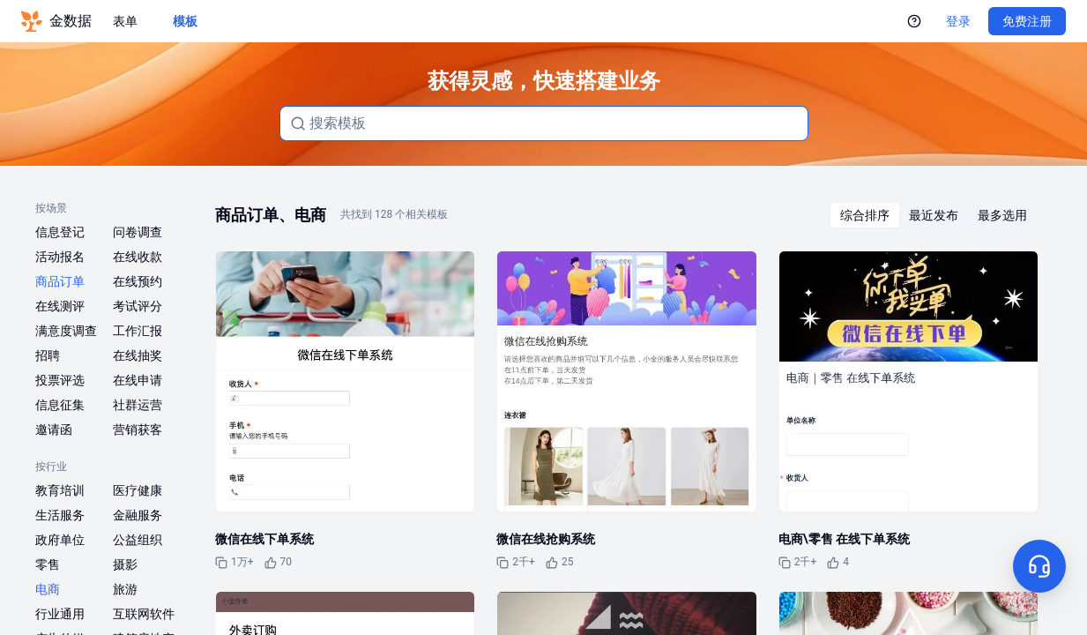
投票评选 (60, 380)
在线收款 (137, 257)
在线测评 (60, 306)
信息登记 (60, 232)
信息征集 (60, 405)
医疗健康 (137, 490)
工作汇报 (137, 331)
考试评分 (137, 306)
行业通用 (60, 614)
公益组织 (137, 540)
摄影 (125, 564)
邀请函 (53, 429)
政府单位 (60, 540)
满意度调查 (66, 331)
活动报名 (60, 257)
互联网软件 (144, 614)
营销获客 (137, 429)
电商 (47, 589)
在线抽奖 (137, 355)
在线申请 (137, 380)
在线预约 (137, 281)
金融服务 (137, 515)
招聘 (47, 355)
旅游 (125, 589)
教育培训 (60, 490)
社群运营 (137, 405)
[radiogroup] (934, 215)
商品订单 (60, 281)
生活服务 (60, 515)
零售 (47, 564)
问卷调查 (137, 232)
